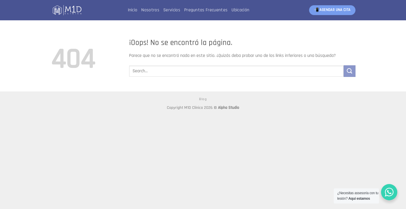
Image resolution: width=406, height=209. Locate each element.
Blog (203, 99)
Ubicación (240, 10)
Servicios (171, 10)
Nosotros (150, 10)
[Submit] (349, 71)
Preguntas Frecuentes (206, 10)
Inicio (133, 10)
